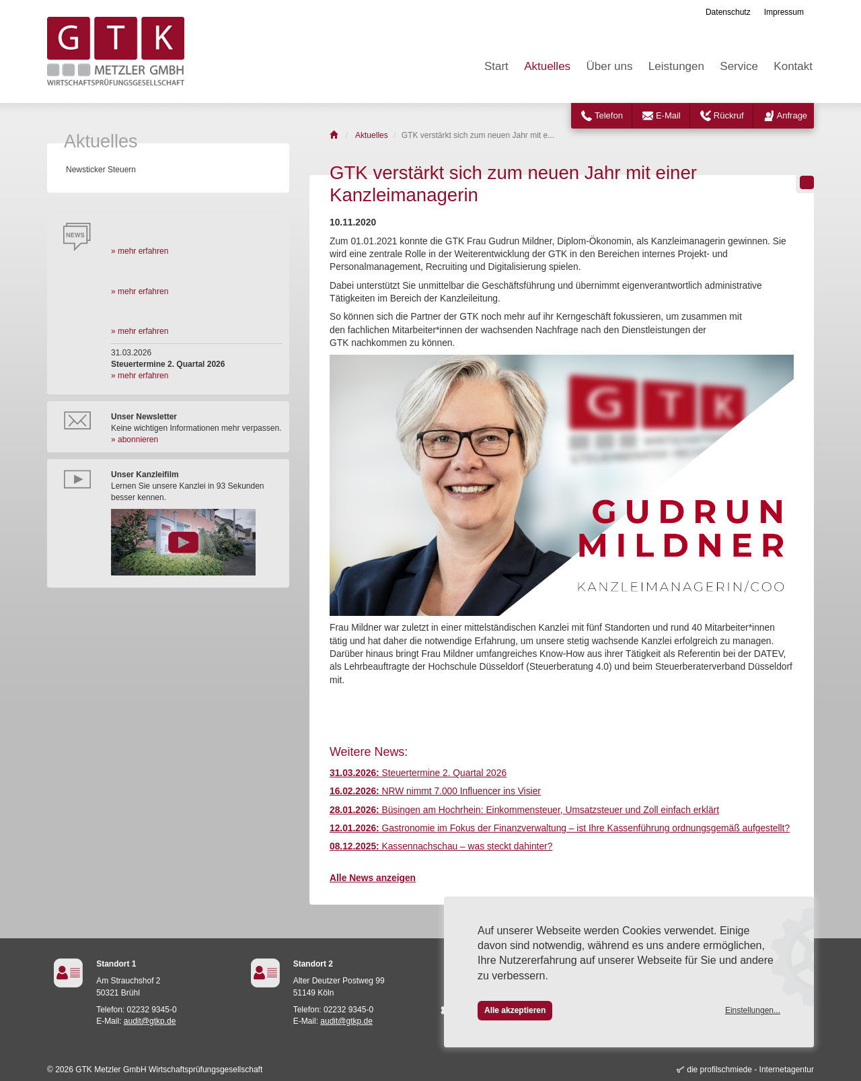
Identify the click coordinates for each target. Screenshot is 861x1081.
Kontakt (793, 66)
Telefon (609, 115)
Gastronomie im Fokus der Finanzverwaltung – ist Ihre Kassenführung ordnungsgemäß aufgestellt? (560, 828)
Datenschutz (728, 12)
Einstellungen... (752, 1010)
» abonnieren (134, 439)
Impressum (784, 12)
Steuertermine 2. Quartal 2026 (418, 773)
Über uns (609, 66)
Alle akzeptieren (515, 1010)
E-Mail (668, 115)
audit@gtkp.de (150, 1021)
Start (496, 66)
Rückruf (729, 115)
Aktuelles (547, 66)
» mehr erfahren (139, 251)
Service (739, 66)
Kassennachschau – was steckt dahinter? (441, 846)
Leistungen (676, 66)
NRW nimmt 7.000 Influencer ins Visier (435, 791)
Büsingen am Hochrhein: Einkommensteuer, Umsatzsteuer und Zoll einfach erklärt (524, 810)
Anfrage (792, 115)
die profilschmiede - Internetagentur (750, 1069)
